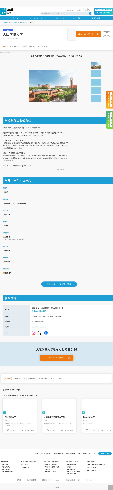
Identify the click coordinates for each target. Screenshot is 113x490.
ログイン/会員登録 (71, 472)
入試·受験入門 (25, 475)
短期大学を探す (6, 474)
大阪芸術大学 (10, 423)
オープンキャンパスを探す (29, 469)
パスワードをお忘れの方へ (73, 478)
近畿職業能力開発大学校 (54, 423)
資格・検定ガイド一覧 (50, 478)
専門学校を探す (6, 476)
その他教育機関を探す (8, 478)
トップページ (5, 16)
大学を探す (14, 16)
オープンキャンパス (76, 40)
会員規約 (69, 474)
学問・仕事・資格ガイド (51, 469)
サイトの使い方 (91, 477)
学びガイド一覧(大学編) (51, 472)
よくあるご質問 (91, 475)
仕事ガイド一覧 (49, 476)
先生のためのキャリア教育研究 (95, 472)
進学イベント (25, 472)
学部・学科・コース (26, 40)
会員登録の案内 (71, 476)
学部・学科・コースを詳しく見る (59, 289)
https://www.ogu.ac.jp (40, 332)
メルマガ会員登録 (71, 480)
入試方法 (43, 40)
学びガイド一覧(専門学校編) (52, 474)
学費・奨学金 (57, 40)
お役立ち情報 (90, 469)
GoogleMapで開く (41, 315)
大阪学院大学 (23, 16)
